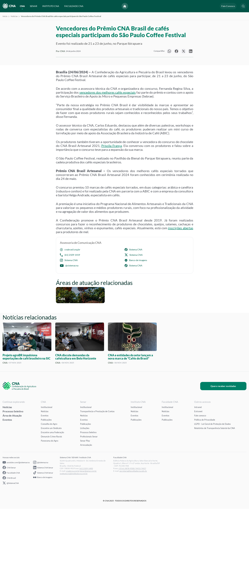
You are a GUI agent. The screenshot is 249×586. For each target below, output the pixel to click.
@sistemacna (69, 342)
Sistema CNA (133, 326)
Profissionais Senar (89, 513)
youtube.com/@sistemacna (16, 539)
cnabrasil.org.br (70, 326)
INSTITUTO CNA (50, 6)
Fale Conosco (228, 6)
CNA (22, 6)
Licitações (84, 505)
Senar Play (85, 518)
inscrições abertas (180, 305)
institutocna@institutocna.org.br (74, 551)
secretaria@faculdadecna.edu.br (133, 548)
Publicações (46, 497)
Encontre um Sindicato (51, 505)
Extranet (198, 488)
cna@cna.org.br (72, 548)
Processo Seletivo (13, 488)
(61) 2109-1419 (70, 332)
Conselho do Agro (49, 501)
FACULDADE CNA (73, 6)
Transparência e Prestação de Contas (97, 488)
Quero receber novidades (228, 463)
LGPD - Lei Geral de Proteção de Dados (212, 501)
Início (5, 16)
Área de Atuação (12, 492)
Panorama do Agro (49, 518)
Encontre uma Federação (52, 509)
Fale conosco (200, 492)
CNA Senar (9, 544)
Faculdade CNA (11, 549)
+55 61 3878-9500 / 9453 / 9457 (132, 545)
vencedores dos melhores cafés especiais (107, 169)
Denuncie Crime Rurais (51, 513)
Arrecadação (86, 522)
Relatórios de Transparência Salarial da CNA (214, 505)
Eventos (7, 496)
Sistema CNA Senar (43, 544)
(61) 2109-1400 (86, 545)
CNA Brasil (9, 555)
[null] (169, 51)
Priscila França (111, 223)
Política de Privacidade (204, 497)
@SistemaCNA (11, 560)
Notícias (14, 16)
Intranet (198, 484)
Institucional (46, 484)
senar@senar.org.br (88, 548)
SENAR (33, 6)
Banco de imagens (136, 337)
